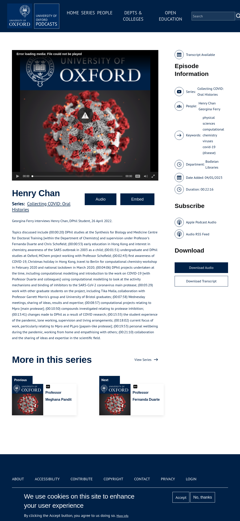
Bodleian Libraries (211, 164)
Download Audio (201, 267)
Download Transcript (201, 281)
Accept (181, 497)
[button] (85, 115)
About (18, 478)
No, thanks (202, 497)
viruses (208, 141)
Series (88, 13)
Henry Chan (207, 103)
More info (123, 516)
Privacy (168, 478)
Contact (142, 478)
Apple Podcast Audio (201, 222)
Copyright (113, 478)
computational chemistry (213, 132)
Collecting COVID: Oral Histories (210, 91)
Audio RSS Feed (197, 234)
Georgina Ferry (209, 109)
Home (73, 13)
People (105, 13)
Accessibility (47, 478)
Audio (101, 199)
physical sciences (209, 120)
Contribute (82, 478)
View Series (142, 359)
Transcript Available (200, 54)
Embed (137, 199)
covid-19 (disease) (209, 150)
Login (191, 478)
